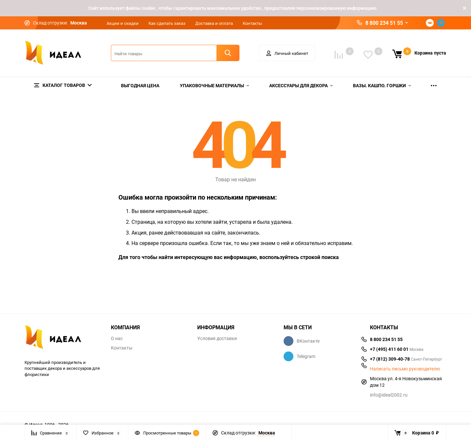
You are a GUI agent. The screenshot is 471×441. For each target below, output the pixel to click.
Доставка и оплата (214, 23)
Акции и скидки (123, 23)
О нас (117, 338)
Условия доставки (217, 338)
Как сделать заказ (166, 23)
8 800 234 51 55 (384, 22)
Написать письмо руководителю (405, 369)
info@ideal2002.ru (389, 395)
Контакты (252, 23)
